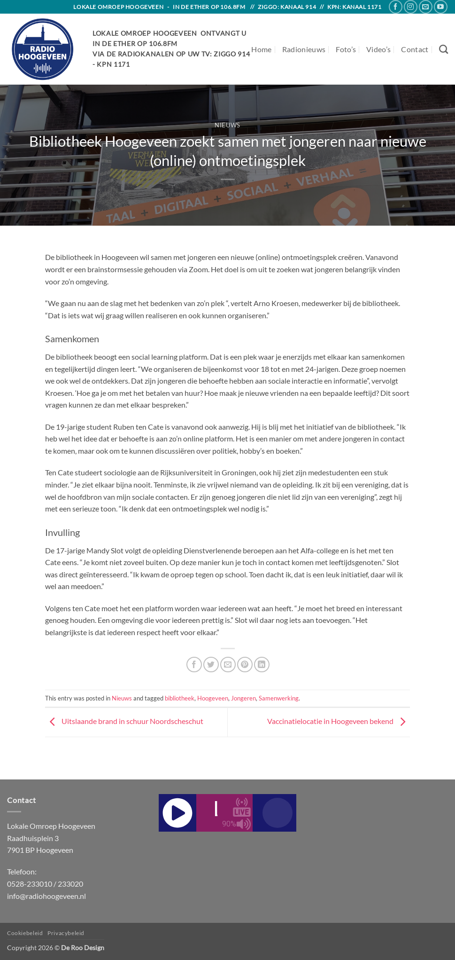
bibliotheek (179, 698)
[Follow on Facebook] (395, 7)
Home (261, 49)
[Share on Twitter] (211, 664)
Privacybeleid (66, 932)
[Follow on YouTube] (440, 7)
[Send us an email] (425, 7)
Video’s (378, 49)
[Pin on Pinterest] (245, 664)
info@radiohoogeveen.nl (46, 895)
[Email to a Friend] (228, 664)
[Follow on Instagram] (410, 7)
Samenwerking (279, 698)
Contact (414, 49)
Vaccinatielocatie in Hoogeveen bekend (338, 720)
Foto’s (346, 49)
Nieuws (227, 125)
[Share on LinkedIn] (262, 664)
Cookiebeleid (25, 932)
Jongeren (243, 698)
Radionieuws (304, 49)
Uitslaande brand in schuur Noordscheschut (124, 720)
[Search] (443, 49)
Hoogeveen (212, 698)
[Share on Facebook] (194, 664)
